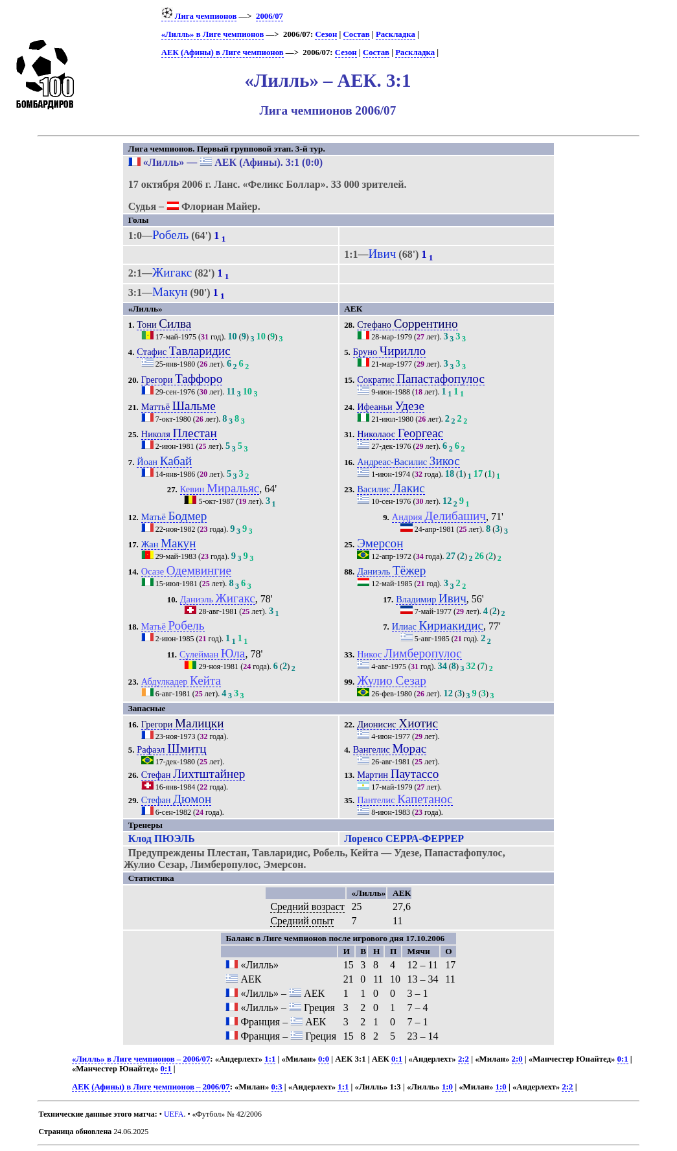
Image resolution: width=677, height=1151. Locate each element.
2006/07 (269, 16)
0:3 (276, 1086)
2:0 (517, 1059)
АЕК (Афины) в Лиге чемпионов (222, 52)
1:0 (447, 1086)
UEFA (173, 1114)
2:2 (463, 1059)
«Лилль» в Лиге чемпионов (212, 34)
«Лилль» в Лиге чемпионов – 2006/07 (141, 1059)
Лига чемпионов (199, 16)
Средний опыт (302, 920)
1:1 (269, 1059)
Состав (356, 34)
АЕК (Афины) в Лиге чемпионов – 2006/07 (151, 1086)
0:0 (323, 1059)
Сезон (326, 34)
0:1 (396, 1059)
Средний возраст (307, 906)
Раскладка (395, 34)
